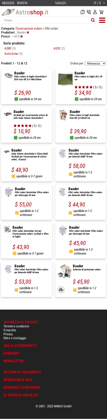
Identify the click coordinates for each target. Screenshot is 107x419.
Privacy (8, 334)
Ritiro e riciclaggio (15, 338)
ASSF (59, 48)
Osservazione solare (29, 28)
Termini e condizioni (16, 326)
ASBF (10, 48)
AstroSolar (13, 54)
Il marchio (10, 330)
